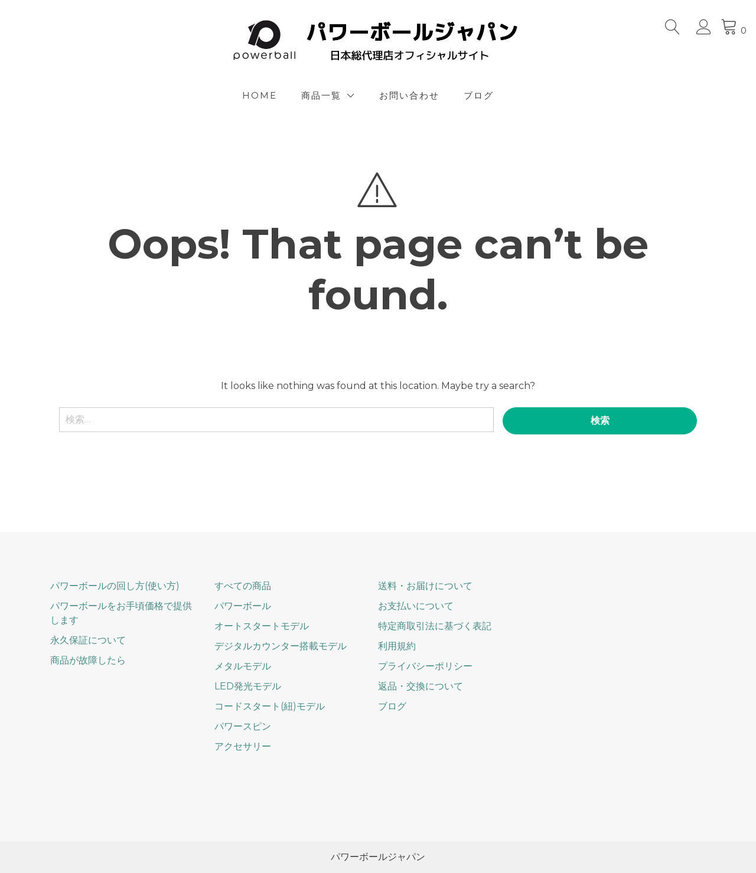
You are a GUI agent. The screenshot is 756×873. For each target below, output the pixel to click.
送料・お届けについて (425, 585)
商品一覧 (321, 95)
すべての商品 (242, 585)
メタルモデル (242, 666)
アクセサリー (242, 746)
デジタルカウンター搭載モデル (280, 646)
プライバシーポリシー (425, 666)
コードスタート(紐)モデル (269, 706)
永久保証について (88, 640)
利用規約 (397, 646)
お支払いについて (416, 606)
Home (259, 95)
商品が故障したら (88, 660)
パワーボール (242, 606)
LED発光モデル (247, 686)
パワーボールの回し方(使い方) (115, 585)
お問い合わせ (409, 95)
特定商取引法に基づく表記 (434, 626)
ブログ (479, 95)
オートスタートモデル (261, 626)
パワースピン (242, 726)
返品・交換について (420, 686)
